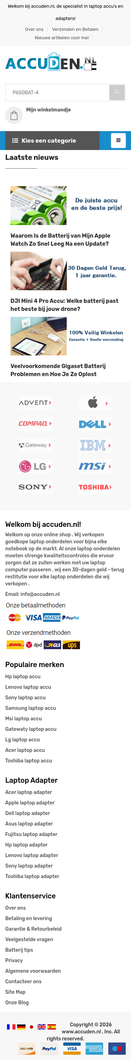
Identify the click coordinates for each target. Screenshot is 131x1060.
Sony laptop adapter (29, 866)
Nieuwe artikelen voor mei (62, 37)
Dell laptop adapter (27, 813)
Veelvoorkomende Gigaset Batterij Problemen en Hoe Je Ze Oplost (58, 370)
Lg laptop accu (22, 740)
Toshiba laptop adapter (32, 876)
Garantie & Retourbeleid (33, 929)
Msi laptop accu (23, 719)
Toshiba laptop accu (28, 761)
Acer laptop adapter (28, 792)
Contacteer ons (23, 982)
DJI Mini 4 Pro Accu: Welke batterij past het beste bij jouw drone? (64, 305)
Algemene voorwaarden (33, 971)
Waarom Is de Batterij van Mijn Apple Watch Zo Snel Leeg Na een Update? (60, 239)
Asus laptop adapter (29, 824)
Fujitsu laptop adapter (31, 834)
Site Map (15, 992)
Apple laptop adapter (29, 803)
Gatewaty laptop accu (31, 729)
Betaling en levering (28, 919)
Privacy (14, 961)
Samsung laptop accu (30, 708)
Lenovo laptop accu (28, 687)
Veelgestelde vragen (29, 940)
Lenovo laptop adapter (31, 855)
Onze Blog (17, 1003)
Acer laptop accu (25, 750)
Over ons (34, 29)
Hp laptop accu (23, 677)
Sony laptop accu (25, 698)
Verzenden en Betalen (75, 29)
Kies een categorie (44, 140)
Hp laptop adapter (26, 845)
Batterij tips (19, 950)
